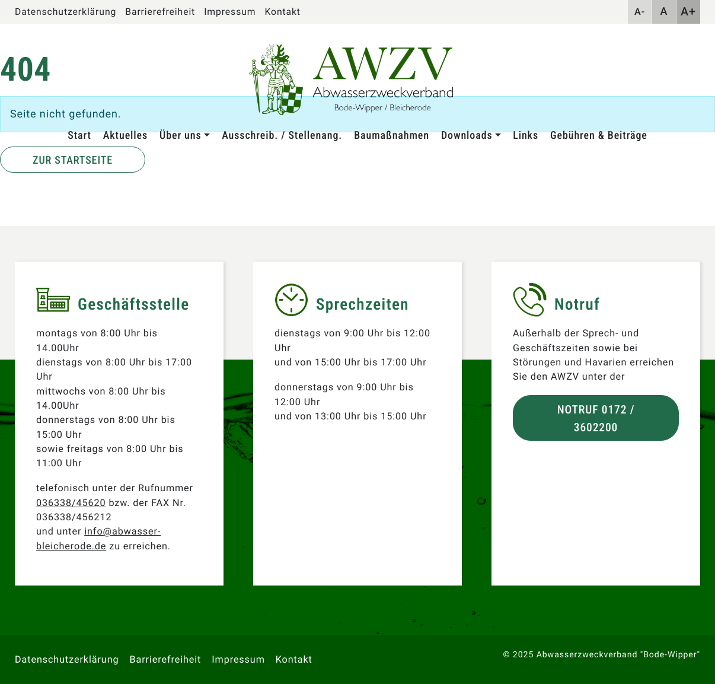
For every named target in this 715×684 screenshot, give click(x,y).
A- (639, 11)
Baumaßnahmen (391, 135)
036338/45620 (71, 502)
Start (79, 135)
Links (525, 135)
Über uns (180, 135)
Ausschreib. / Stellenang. (282, 135)
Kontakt (282, 11)
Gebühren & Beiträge (598, 135)
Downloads (467, 135)
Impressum (230, 11)
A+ (688, 11)
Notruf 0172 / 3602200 (596, 418)
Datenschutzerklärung (65, 11)
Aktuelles (125, 135)
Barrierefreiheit (160, 11)
